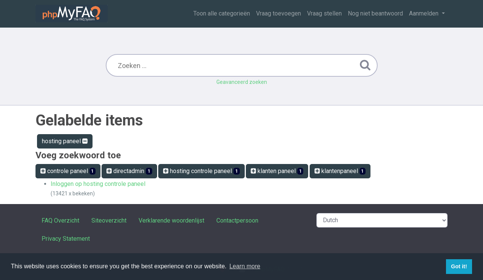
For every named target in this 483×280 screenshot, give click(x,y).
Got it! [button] (459, 266)
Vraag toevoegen (278, 13)
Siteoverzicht (109, 220)
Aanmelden (424, 13)
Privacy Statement (66, 238)
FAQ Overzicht (60, 220)
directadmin (129, 171)
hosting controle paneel (201, 171)
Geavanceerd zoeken (241, 82)
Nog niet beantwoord (375, 13)
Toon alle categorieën (221, 13)
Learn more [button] (244, 266)
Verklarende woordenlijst (171, 220)
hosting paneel (65, 141)
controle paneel (68, 171)
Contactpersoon (237, 220)
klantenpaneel (340, 171)
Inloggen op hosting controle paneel (98, 183)
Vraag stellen (324, 13)
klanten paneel (277, 171)
